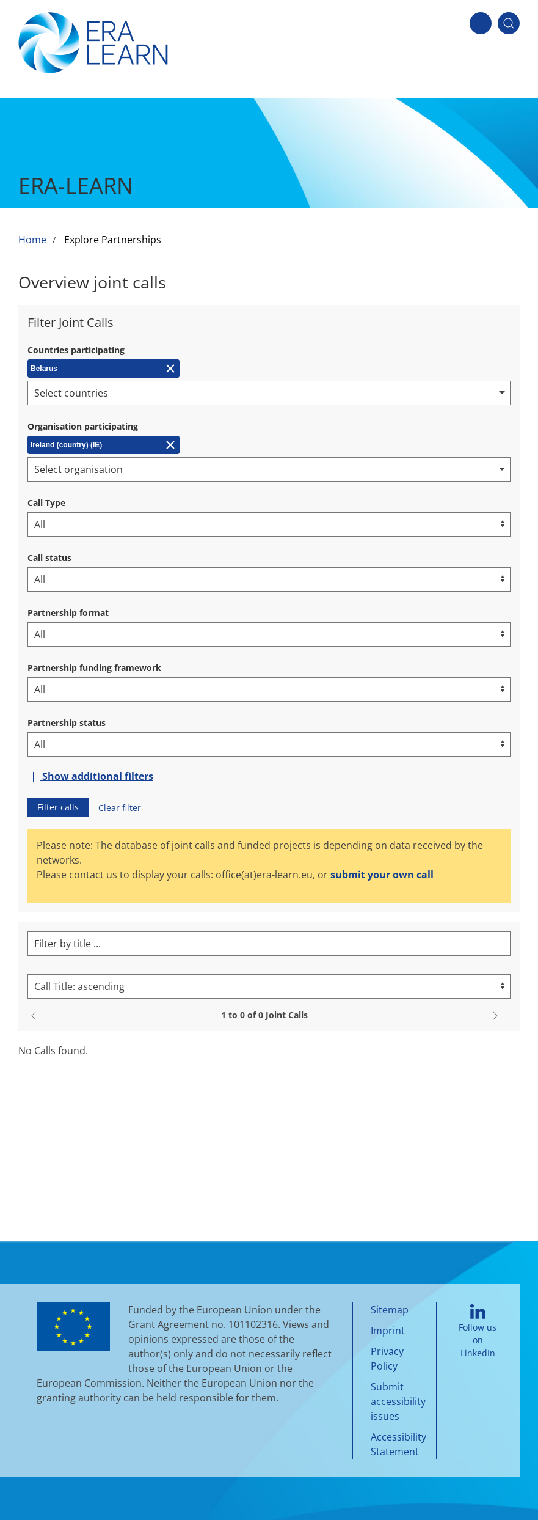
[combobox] (269, 393)
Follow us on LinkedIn (477, 1331)
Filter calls (58, 807)
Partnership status (66, 723)
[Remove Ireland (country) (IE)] (103, 445)
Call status (49, 558)
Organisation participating (82, 426)
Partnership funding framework (94, 668)
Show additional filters (90, 776)
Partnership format (68, 613)
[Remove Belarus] (103, 368)
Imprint (388, 1330)
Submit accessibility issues (398, 1401)
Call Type (46, 503)
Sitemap (390, 1309)
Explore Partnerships (112, 239)
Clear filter (119, 807)
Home (32, 239)
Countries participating (76, 350)
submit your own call (382, 874)
